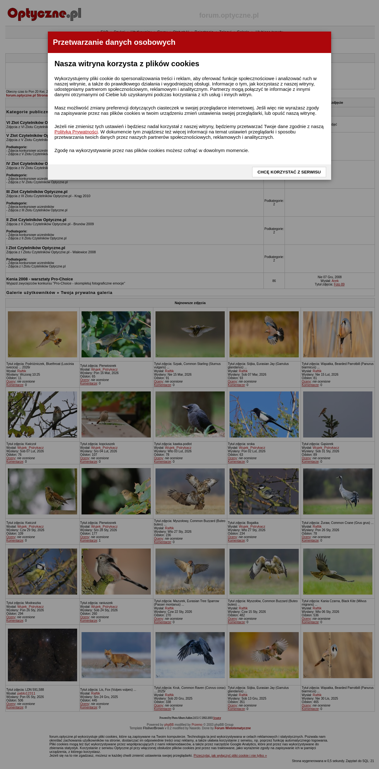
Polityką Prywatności (76, 131)
